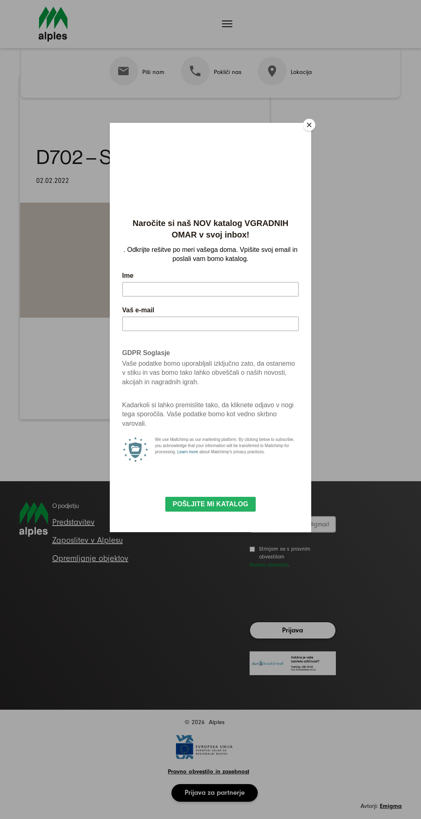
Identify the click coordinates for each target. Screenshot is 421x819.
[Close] (309, 125)
